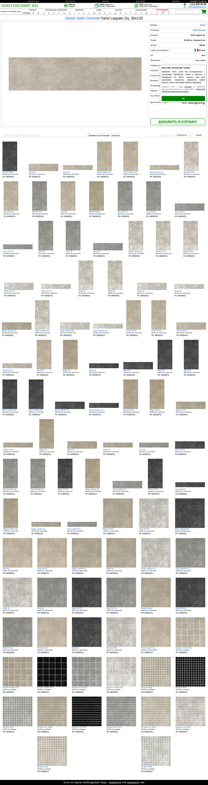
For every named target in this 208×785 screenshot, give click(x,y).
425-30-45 (198, 4)
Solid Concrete (199, 30)
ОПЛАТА (105, 1)
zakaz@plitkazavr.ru (197, 7)
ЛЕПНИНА (79, 10)
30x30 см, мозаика (190, 650)
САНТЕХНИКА (141, 10)
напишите (133, 782)
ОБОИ (98, 10)
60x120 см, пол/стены (13, 174)
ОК (183, 98)
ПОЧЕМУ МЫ (33, 1)
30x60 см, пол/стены (134, 174)
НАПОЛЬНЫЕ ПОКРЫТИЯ (56, 10)
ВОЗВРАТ (176, 1)
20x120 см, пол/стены (78, 174)
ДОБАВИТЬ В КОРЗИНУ (177, 122)
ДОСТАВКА (140, 1)
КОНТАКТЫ (70, 1)
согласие (188, 87)
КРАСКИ (118, 10)
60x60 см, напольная (118, 531)
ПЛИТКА (32, 10)
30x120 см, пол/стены (43, 174)
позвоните (115, 782)
